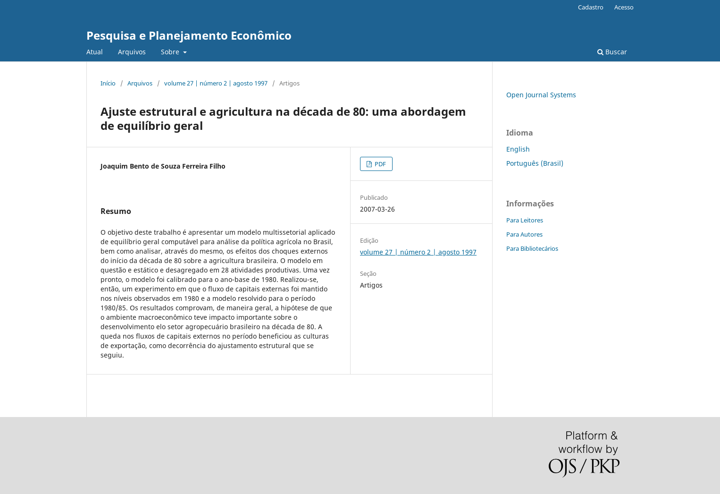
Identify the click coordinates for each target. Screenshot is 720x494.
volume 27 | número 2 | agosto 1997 (216, 83)
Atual (94, 51)
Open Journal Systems (541, 94)
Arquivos (132, 51)
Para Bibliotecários (532, 248)
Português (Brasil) (534, 163)
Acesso (624, 7)
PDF (379, 164)
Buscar (612, 51)
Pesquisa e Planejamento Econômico (189, 35)
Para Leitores (524, 220)
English (518, 149)
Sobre (171, 51)
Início (108, 83)
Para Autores (524, 234)
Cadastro (590, 7)
